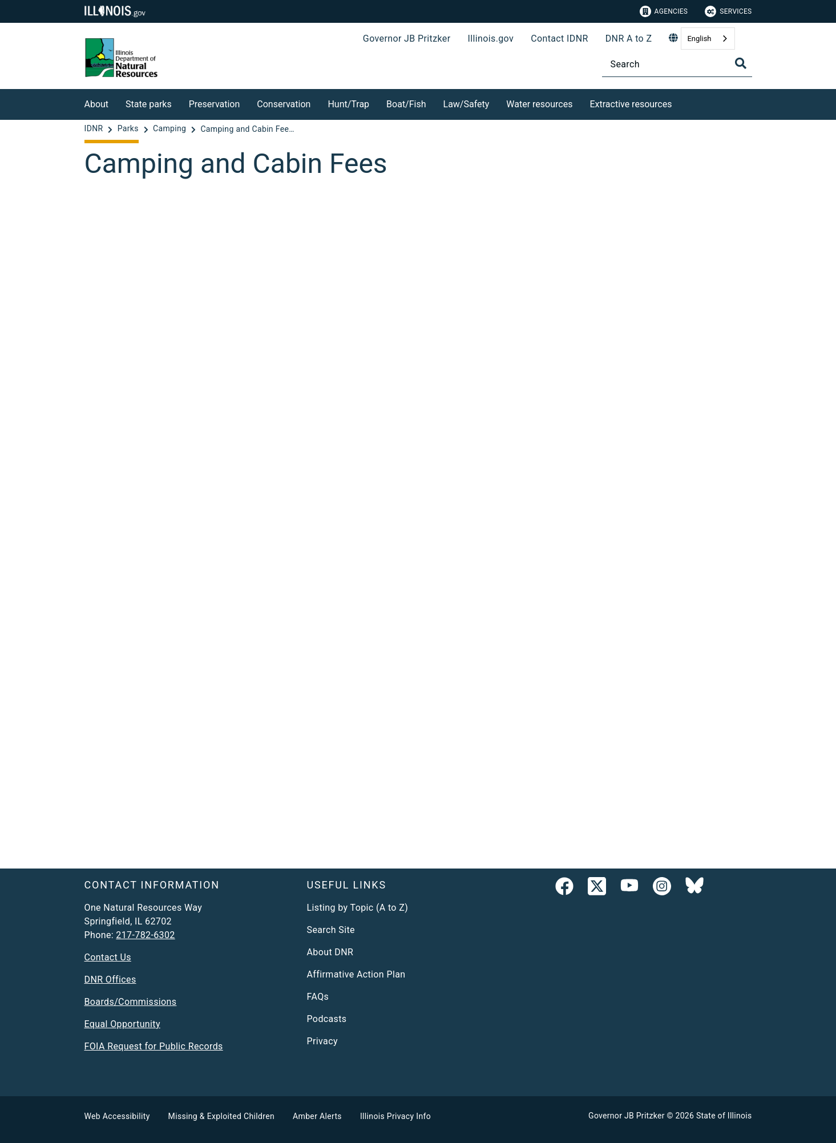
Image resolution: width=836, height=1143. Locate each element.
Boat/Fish (406, 104)
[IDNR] (95, 129)
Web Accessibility (117, 1116)
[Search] (677, 64)
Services (728, 11)
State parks (149, 104)
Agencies (664, 11)
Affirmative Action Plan (356, 974)
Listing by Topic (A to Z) (358, 907)
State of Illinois (724, 1115)
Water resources (539, 104)
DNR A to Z (628, 38)
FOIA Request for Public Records (153, 1046)
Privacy (322, 1041)
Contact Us (107, 957)
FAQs (318, 996)
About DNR (330, 952)
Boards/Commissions (130, 1001)
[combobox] (707, 38)
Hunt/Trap (348, 104)
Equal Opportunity (122, 1024)
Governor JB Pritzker (407, 38)
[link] (564, 888)
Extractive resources (630, 104)
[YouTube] (629, 888)
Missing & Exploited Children (221, 1116)
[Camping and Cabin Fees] (418, 519)
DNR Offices (110, 979)
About (96, 104)
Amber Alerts (317, 1116)
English (699, 38)
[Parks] (129, 129)
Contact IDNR (559, 38)
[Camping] (170, 129)
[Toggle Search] (740, 63)
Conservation (283, 104)
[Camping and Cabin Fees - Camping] (248, 129)
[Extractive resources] (680, 102)
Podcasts (327, 1018)
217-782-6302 (145, 935)
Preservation (214, 104)
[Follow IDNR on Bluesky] (694, 888)
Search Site (331, 929)
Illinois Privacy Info (395, 1116)
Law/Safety (466, 104)
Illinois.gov (490, 38)
